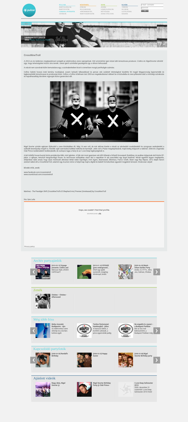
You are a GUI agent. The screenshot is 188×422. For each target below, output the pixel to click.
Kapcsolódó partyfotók (49, 349)
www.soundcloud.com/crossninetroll (38, 174)
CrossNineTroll (33, 31)
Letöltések (127, 11)
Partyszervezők (87, 14)
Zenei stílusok (107, 14)
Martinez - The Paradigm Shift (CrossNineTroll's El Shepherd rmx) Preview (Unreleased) (58, 191)
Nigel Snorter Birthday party (143, 355)
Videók (125, 7)
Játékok (63, 14)
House (32, 40)
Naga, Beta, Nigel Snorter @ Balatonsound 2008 (59, 385)
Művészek (105, 11)
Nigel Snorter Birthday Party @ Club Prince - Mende (102, 385)
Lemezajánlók (107, 9)
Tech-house (40, 40)
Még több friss (43, 319)
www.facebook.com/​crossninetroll (37, 172)
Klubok (125, 9)
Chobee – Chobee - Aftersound (59, 296)
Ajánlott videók (44, 378)
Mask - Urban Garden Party (142, 267)
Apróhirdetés (86, 11)
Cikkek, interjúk (67, 11)
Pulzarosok (85, 9)
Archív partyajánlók (47, 261)
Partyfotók (64, 9)
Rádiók (125, 14)
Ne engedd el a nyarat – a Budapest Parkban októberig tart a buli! (144, 326)
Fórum (83, 7)
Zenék (103, 7)
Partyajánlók (65, 7)
